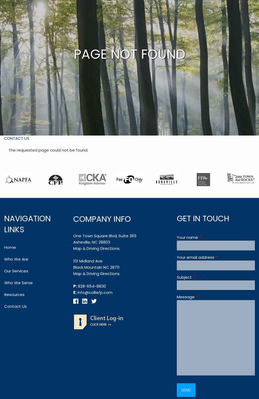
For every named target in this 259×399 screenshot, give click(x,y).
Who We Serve (18, 282)
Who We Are (16, 259)
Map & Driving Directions (96, 248)
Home (10, 247)
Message (206, 297)
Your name (207, 237)
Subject (204, 277)
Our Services (16, 271)
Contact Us (16, 138)
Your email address (215, 257)
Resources (14, 294)
